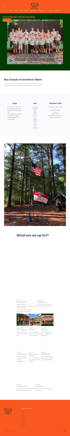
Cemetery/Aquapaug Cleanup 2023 (33, 354)
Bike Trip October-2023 (22, 329)
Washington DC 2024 (41, 302)
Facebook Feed (41, 10)
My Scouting (57, 10)
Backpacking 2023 (39, 386)
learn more (6, 20)
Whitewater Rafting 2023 (22, 354)
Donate (21, 10)
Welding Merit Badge (46, 354)
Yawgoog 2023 (44, 329)
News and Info (33, 10)
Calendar (26, 10)
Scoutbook (49, 10)
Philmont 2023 (32, 329)
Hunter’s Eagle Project (21, 302)
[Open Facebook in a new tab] (64, 430)
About (11, 10)
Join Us (15, 10)
